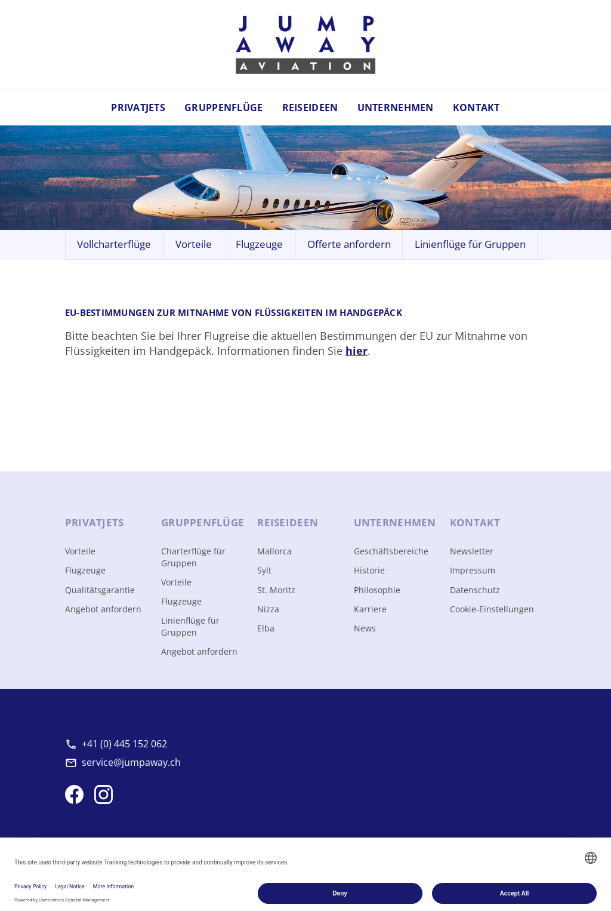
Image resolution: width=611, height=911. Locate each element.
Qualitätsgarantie (100, 590)
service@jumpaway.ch (131, 762)
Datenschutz (475, 590)
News (365, 628)
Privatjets (138, 107)
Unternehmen (395, 107)
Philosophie (377, 590)
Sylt (264, 570)
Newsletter (471, 551)
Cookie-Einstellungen (492, 609)
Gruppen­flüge (202, 522)
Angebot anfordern (103, 609)
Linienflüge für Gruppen (470, 244)
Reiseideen (310, 107)
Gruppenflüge (223, 107)
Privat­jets (94, 522)
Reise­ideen (287, 522)
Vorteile (193, 244)
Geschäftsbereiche (391, 551)
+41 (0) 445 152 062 (124, 743)
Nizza (268, 609)
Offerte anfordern (349, 244)
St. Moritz (276, 590)
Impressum (472, 570)
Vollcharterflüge (114, 244)
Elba (265, 628)
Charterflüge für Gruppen (193, 557)
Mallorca (274, 551)
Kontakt (476, 107)
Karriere (370, 609)
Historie (369, 570)
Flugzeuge (259, 244)
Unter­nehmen (395, 522)
